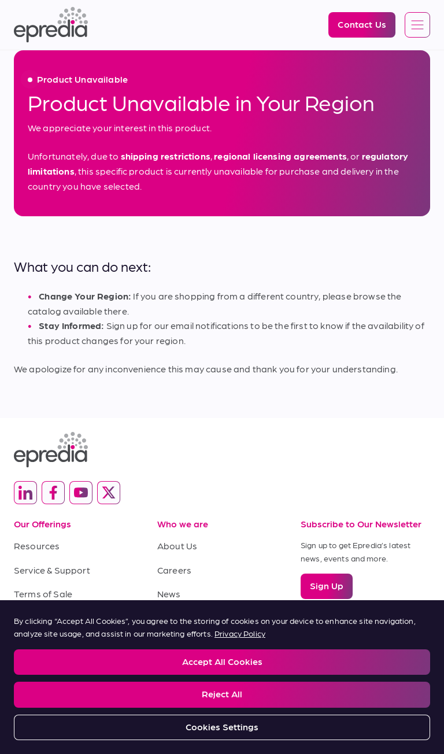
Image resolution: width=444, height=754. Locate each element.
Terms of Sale (43, 593)
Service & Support (52, 569)
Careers (174, 569)
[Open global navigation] (417, 25)
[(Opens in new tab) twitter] (109, 493)
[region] (222, 677)
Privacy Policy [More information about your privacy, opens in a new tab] (239, 633)
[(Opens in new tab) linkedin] (25, 493)
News (169, 593)
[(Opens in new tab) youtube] (81, 493)
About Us (177, 545)
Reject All (222, 693)
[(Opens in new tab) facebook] (53, 493)
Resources (37, 545)
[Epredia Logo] (51, 25)
